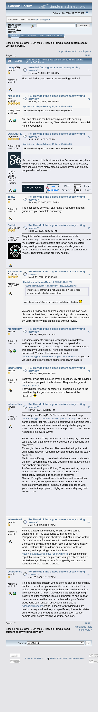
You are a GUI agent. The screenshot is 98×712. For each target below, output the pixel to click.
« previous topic (68, 51)
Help (23, 36)
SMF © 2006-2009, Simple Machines (67, 658)
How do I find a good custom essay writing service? (38, 630)
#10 (88, 522)
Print (87, 55)
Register (50, 36)
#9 (89, 407)
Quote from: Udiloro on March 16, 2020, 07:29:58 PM (47, 282)
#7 (89, 332)
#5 (89, 228)
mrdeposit (14, 95)
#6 (89, 274)
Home (14, 36)
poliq (11, 67)
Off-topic (37, 42)
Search (32, 36)
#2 (89, 99)
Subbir (12, 225)
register (46, 19)
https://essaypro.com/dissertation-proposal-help (48, 418)
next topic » (84, 51)
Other (27, 42)
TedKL (11, 196)
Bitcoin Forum (14, 42)
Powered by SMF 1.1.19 (36, 658)
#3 (89, 137)
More (60, 36)
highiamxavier (16, 328)
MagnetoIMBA (16, 367)
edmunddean (16, 404)
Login (41, 36)
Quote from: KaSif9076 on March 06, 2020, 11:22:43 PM (50, 286)
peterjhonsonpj (17, 571)
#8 (89, 371)
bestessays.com (31, 385)
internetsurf (15, 519)
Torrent (12, 32)
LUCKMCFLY (15, 133)
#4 (89, 200)
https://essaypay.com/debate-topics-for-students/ (49, 356)
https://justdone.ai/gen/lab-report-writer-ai (45, 553)
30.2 (18, 29)
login (36, 19)
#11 (88, 574)
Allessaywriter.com (32, 605)
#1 (89, 70)
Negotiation (15, 271)
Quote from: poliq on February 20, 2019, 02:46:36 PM (47, 106)
